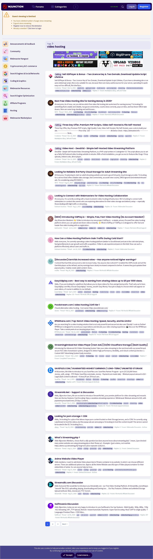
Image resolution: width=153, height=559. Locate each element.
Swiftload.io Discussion (67, 504)
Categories (58, 6)
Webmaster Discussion (125, 207)
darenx (57, 311)
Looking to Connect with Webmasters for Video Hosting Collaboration (91, 195)
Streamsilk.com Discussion (69, 482)
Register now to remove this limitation (27, 26)
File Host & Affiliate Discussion (114, 114)
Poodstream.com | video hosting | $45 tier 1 (77, 304)
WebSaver (58, 448)
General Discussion (133, 448)
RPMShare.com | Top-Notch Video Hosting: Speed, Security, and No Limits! (93, 321)
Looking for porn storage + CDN (71, 416)
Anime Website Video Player (69, 458)
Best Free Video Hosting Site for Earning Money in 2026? (83, 101)
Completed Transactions (67, 358)
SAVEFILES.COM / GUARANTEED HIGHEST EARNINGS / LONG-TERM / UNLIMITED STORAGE (98, 368)
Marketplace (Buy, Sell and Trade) (115, 91)
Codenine (58, 88)
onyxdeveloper (59, 356)
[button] (75, 6)
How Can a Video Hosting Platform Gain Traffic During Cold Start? (89, 238)
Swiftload (58, 515)
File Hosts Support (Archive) (90, 382)
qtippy (57, 427)
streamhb (58, 403)
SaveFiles (57, 379)
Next (64, 524)
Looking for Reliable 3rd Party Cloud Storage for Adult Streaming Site (91, 171)
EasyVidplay (58, 292)
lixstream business (60, 207)
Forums (37, 6)
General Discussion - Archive (88, 472)
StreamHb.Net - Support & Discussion (74, 392)
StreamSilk (58, 494)
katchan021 (58, 228)
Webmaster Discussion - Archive (137, 427)
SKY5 (56, 112)
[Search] (122, 6)
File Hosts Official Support (138, 228)
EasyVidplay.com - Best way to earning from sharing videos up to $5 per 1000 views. (98, 280)
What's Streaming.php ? (67, 437)
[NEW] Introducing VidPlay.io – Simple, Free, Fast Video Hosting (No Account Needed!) (99, 217)
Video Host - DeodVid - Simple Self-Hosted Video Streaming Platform (95, 148)
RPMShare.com (60, 332)
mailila (57, 270)
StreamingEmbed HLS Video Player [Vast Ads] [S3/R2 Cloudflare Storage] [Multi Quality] (101, 344)
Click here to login (34, 28)
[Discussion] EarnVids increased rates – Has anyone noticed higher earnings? (95, 259)
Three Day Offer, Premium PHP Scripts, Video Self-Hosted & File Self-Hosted (98, 124)
